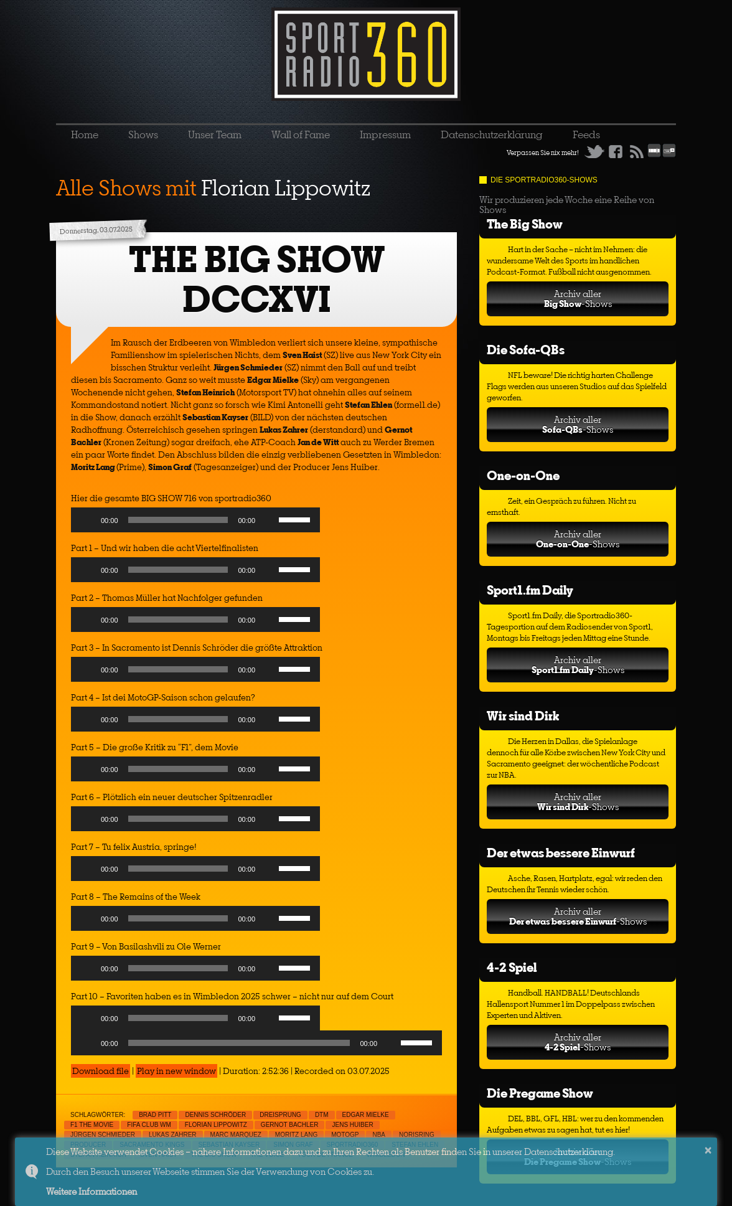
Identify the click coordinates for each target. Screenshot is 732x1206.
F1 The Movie (91, 1124)
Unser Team (215, 134)
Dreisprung (280, 1114)
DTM (322, 1114)
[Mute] (269, 520)
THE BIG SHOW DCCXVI (257, 279)
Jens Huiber (352, 1124)
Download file (100, 1071)
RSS (636, 151)
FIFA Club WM (149, 1124)
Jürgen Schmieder (102, 1134)
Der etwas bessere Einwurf (561, 853)
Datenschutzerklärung (492, 134)
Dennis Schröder (215, 1114)
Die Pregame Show (540, 1093)
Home (84, 134)
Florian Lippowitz (216, 1124)
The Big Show (525, 224)
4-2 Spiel (512, 967)
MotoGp (345, 1134)
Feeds (586, 134)
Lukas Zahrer (173, 1134)
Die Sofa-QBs (526, 350)
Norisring (416, 1134)
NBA (378, 1134)
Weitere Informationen (91, 1191)
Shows (143, 134)
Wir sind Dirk (523, 716)
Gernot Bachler (290, 1124)
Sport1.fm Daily (530, 590)
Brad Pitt (155, 1114)
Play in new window (176, 1071)
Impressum (385, 134)
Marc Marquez (235, 1134)
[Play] (87, 520)
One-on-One (523, 475)
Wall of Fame (300, 134)
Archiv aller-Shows (578, 298)
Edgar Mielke (365, 1114)
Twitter (594, 151)
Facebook (615, 151)
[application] (195, 523)
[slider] (178, 520)
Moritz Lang (296, 1134)
